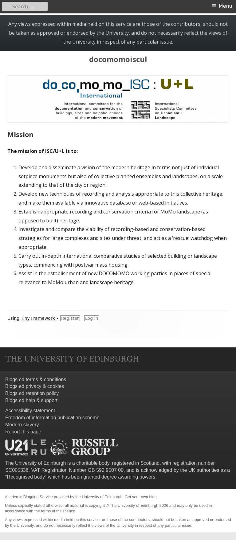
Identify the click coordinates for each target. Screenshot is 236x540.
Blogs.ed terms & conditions (35, 379)
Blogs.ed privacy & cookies (34, 386)
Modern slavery (22, 424)
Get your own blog (141, 497)
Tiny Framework (38, 318)
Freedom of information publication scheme (52, 417)
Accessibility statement (30, 410)
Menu (225, 6)
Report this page (23, 431)
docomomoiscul (118, 59)
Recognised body (26, 476)
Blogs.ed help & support (31, 400)
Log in (91, 318)
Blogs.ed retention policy (32, 393)
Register (70, 318)
